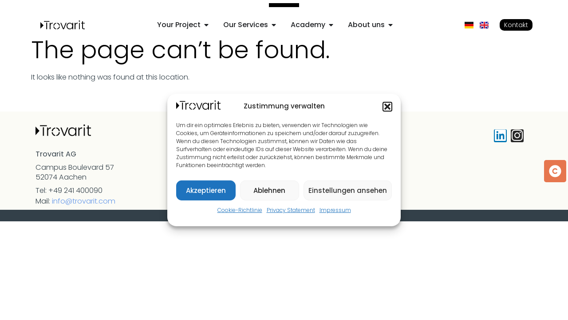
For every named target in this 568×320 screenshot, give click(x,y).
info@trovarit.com (83, 201)
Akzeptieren (206, 190)
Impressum (335, 210)
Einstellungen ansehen (347, 190)
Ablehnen (269, 190)
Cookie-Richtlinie (239, 210)
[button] (387, 106)
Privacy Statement (291, 210)
